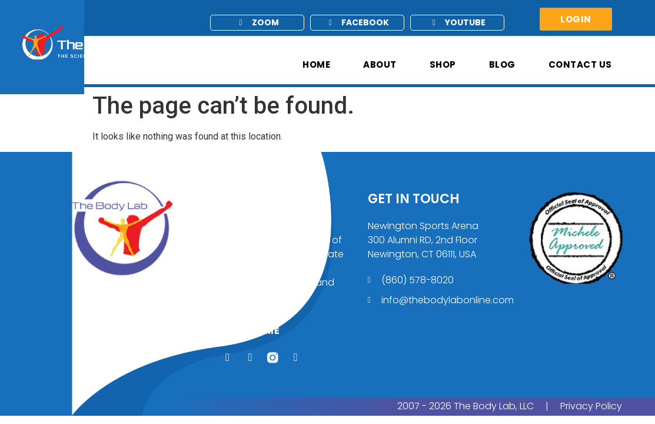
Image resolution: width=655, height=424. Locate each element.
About (380, 64)
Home (316, 64)
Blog (502, 64)
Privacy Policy (591, 408)
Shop (443, 64)
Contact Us (580, 64)
